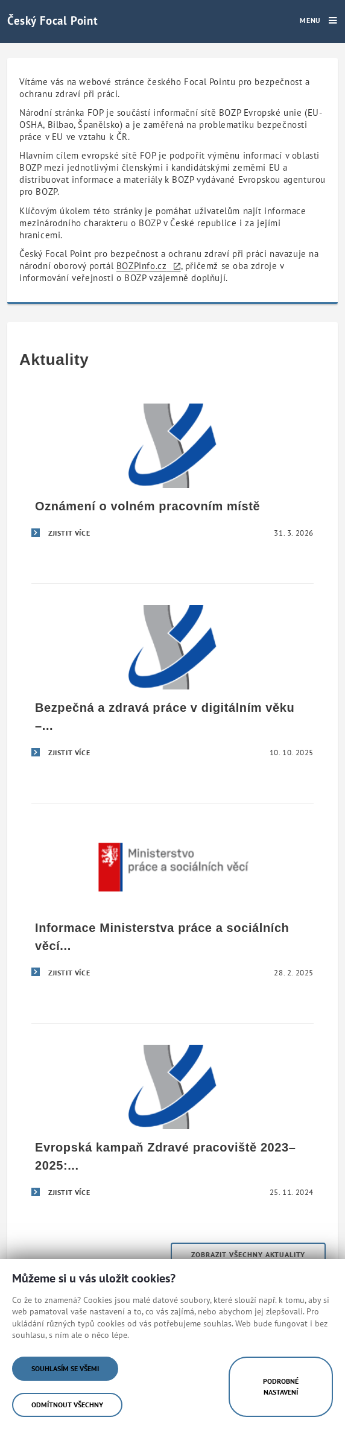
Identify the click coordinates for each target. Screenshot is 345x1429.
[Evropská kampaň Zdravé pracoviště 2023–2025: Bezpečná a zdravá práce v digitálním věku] (172, 1125)
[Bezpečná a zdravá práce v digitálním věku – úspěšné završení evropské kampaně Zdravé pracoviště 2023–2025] (172, 685)
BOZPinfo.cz (141, 265)
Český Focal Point (52, 20)
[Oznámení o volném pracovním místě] (172, 475)
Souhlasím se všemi (65, 1368)
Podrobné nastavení (281, 1386)
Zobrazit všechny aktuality (248, 1254)
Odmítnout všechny (67, 1404)
